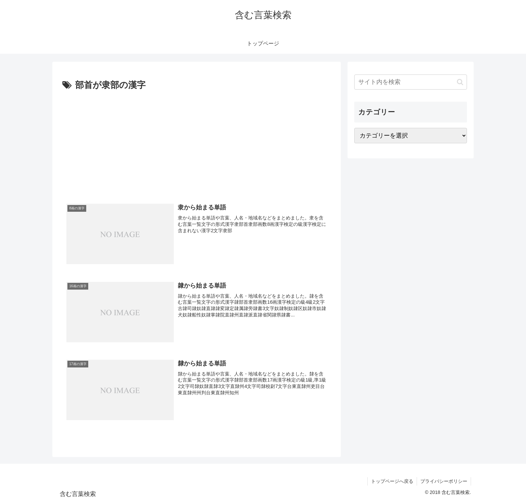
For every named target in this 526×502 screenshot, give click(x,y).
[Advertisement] (196, 143)
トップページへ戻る (392, 481)
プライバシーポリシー (443, 481)
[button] (460, 82)
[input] (410, 82)
